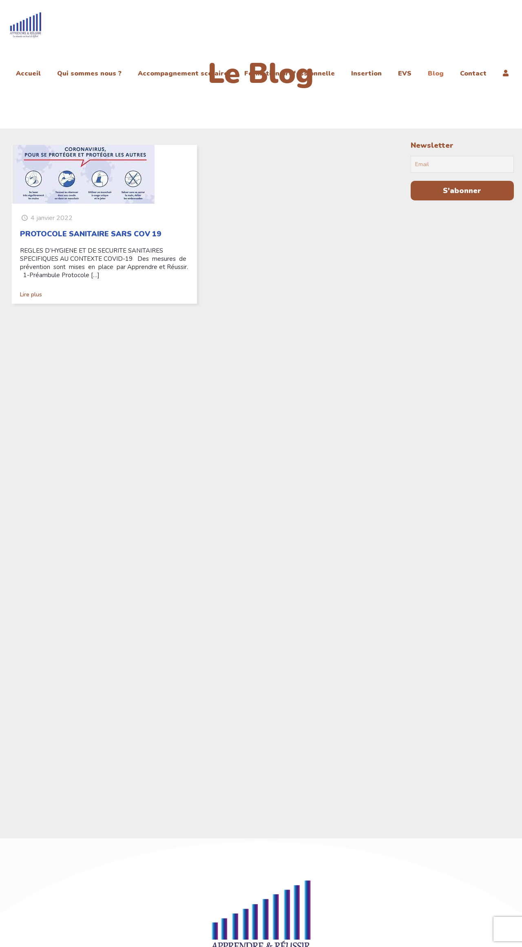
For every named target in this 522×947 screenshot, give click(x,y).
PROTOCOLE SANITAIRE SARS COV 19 (90, 234)
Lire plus (31, 294)
